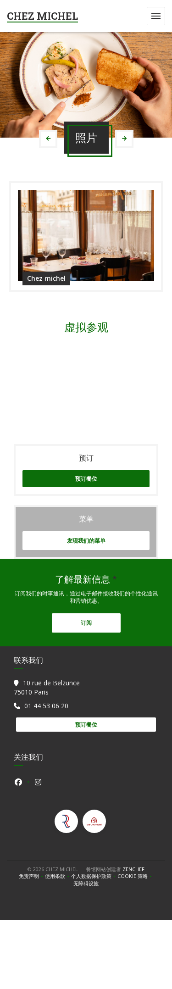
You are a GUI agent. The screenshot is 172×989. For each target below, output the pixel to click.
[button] (156, 16)
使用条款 (58, 876)
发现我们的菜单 (86, 541)
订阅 (86, 623)
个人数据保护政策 (94, 876)
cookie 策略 (135, 876)
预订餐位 (86, 479)
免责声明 (32, 876)
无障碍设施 (86, 883)
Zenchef (133, 869)
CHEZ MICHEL (42, 15)
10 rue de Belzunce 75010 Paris (47, 687)
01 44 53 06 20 (46, 705)
